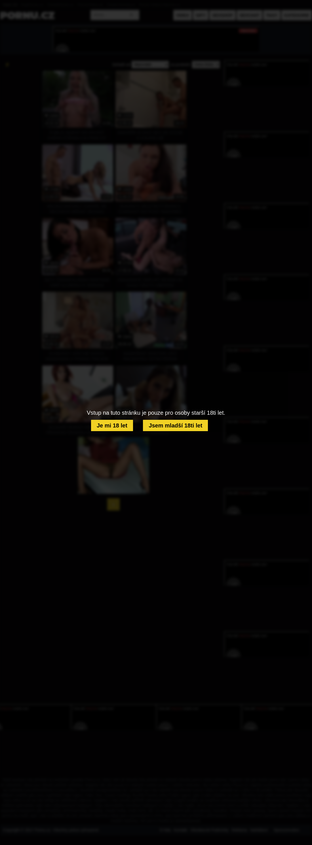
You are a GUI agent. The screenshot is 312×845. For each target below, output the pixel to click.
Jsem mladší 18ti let (175, 425)
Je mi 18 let (112, 425)
